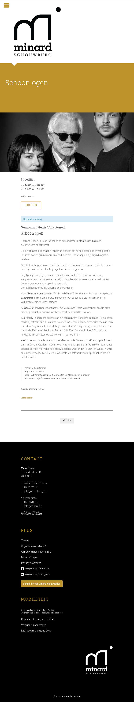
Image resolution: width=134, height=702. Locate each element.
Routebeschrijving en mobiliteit (38, 619)
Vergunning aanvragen (33, 625)
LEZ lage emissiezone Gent (36, 630)
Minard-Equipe (29, 557)
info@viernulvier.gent (35, 491)
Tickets (25, 540)
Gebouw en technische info (36, 551)
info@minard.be (33, 506)
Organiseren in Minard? (33, 546)
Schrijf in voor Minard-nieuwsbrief (41, 583)
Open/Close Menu (6, 5)
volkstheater (26, 398)
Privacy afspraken (31, 563)
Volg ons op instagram (37, 574)
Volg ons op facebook (37, 568)
